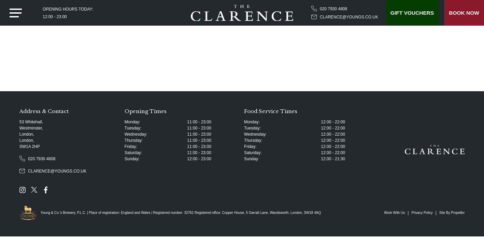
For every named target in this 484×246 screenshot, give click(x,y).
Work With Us (394, 213)
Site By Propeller (452, 213)
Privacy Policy (421, 213)
